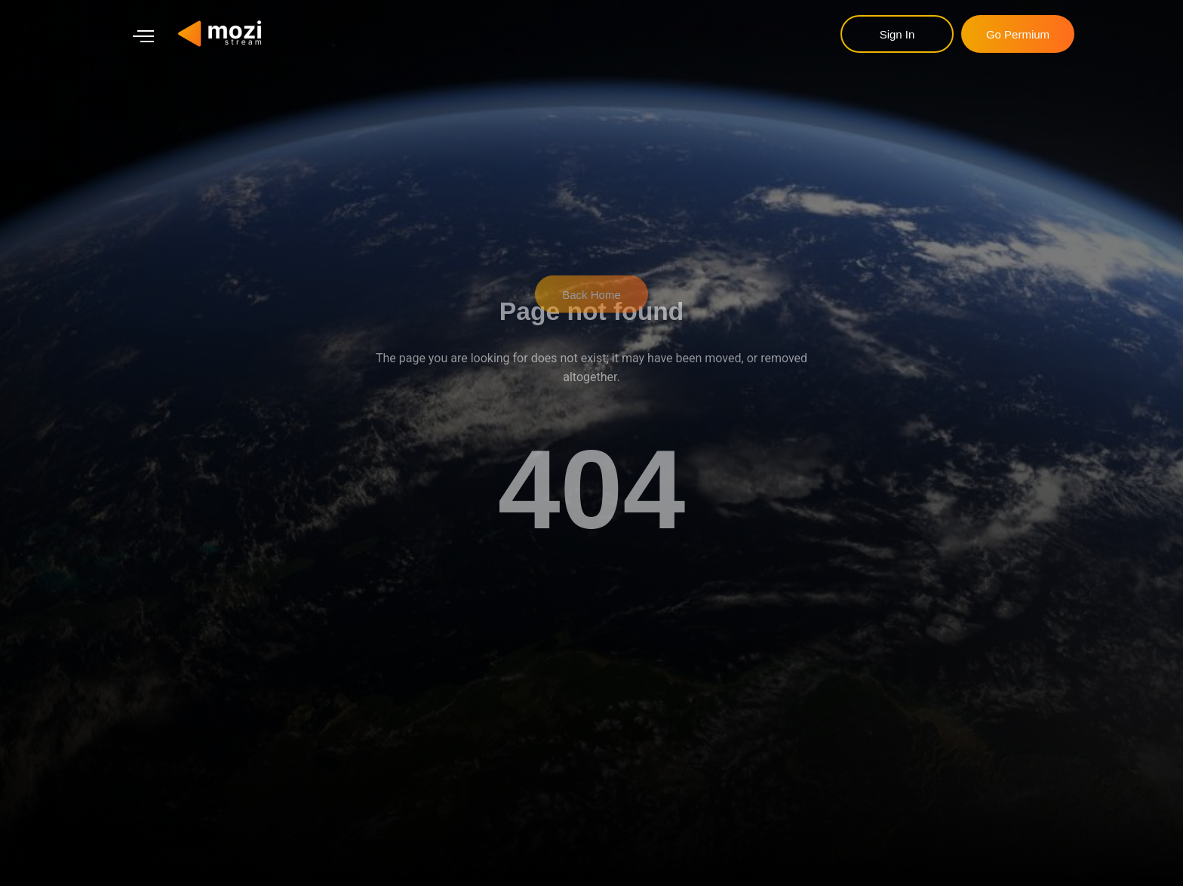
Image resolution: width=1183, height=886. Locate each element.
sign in (897, 34)
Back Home (591, 274)
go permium (1017, 34)
